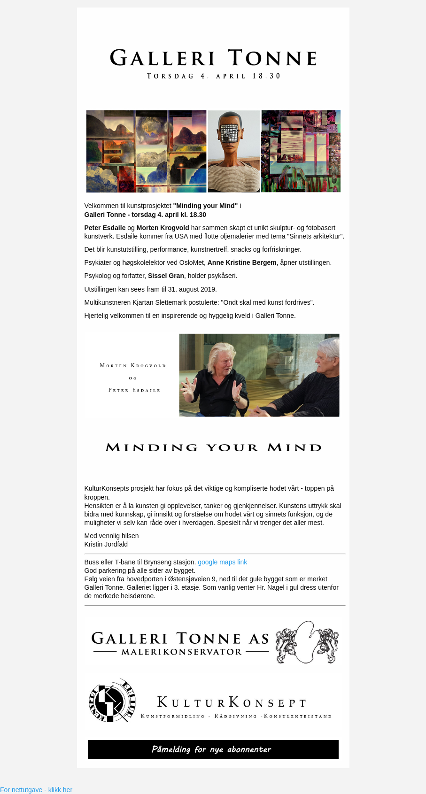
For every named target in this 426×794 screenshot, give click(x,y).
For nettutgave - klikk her (36, 790)
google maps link (222, 562)
